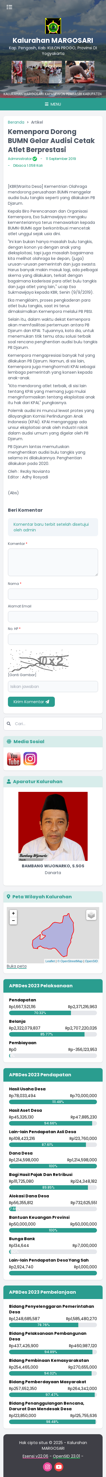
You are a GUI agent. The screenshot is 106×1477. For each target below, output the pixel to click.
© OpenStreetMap (70, 961)
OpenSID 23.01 (66, 1456)
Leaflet (50, 961)
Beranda (16, 122)
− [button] (13, 920)
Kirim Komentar (31, 702)
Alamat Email (19, 606)
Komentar (17, 543)
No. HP (14, 628)
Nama (14, 583)
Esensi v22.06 (35, 1456)
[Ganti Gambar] (22, 675)
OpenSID (91, 961)
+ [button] (13, 913)
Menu (53, 104)
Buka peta (17, 966)
